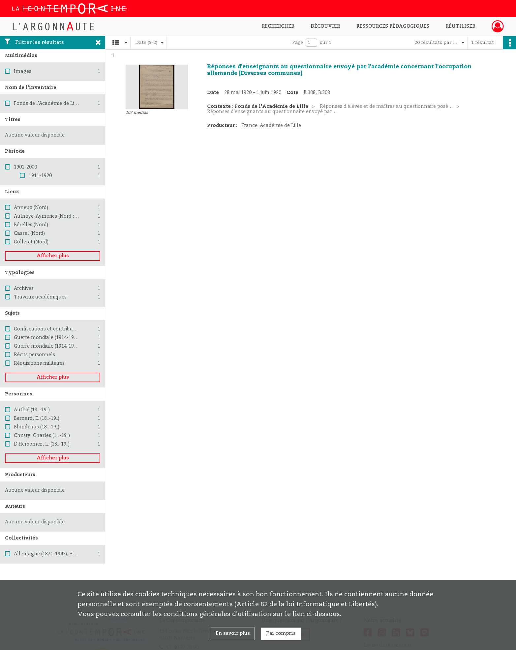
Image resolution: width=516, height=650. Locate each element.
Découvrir (325, 26)
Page (297, 42)
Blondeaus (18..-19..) (36, 427)
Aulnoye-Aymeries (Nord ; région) (53, 216)
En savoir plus (233, 633)
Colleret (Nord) (31, 242)
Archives (24, 288)
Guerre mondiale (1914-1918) (47, 337)
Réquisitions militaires (39, 363)
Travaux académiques (40, 297)
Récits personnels (34, 355)
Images (22, 71)
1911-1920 (40, 175)
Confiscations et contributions (49, 329)
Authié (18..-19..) (32, 410)
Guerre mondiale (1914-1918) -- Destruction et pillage (76, 346)
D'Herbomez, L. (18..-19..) (42, 444)
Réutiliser (460, 26)
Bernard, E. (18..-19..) (36, 418)
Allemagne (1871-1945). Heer (47, 554)
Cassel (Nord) (29, 233)
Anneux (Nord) (31, 207)
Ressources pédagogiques (392, 26)
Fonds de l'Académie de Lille (47, 103)
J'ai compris (281, 633)
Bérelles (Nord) (31, 225)
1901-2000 (25, 167)
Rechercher (278, 26)
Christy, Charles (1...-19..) (42, 435)
